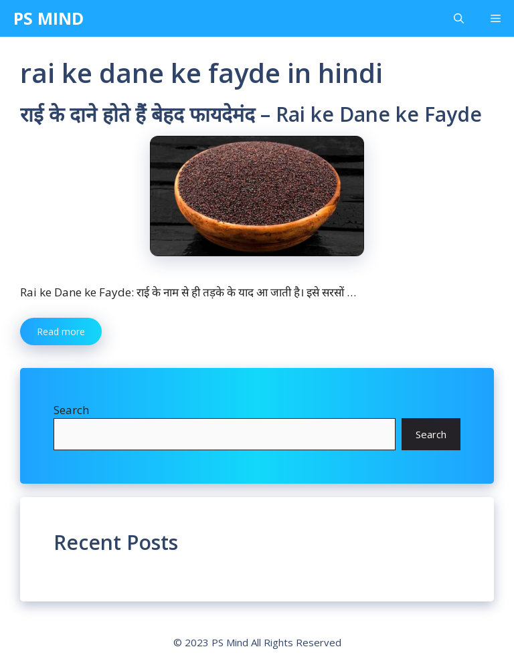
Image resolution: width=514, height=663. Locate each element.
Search (71, 409)
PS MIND (48, 18)
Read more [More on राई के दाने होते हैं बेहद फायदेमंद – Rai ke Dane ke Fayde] (61, 331)
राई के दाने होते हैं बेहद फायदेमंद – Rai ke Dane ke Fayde (251, 114)
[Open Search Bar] (458, 18)
